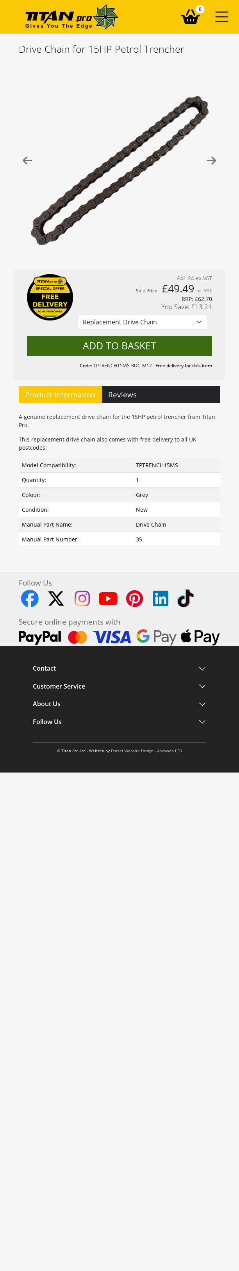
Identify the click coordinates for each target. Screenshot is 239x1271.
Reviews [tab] (122, 394)
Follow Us (47, 722)
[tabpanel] (119, 478)
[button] (221, 16)
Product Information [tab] (60, 394)
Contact (44, 669)
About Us (47, 704)
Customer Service (59, 686)
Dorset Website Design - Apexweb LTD (146, 750)
